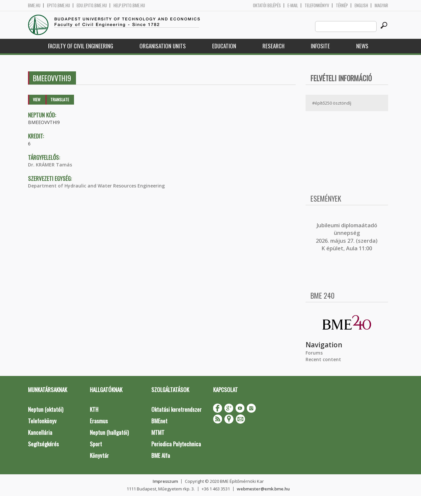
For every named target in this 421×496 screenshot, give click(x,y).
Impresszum (165, 481)
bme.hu (34, 5)
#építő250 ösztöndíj (331, 103)
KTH (94, 409)
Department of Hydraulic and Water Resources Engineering (96, 186)
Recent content (323, 359)
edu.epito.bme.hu (92, 5)
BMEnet (159, 421)
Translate (59, 99)
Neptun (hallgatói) (109, 432)
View (36, 99)
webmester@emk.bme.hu (263, 489)
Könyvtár (99, 455)
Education (224, 46)
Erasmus (99, 421)
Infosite (320, 46)
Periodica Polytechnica (176, 444)
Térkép (342, 5)
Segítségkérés (43, 444)
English (361, 5)
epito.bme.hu (58, 5)
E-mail (292, 5)
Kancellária (40, 432)
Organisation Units (162, 46)
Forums (314, 353)
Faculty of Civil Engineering (80, 46)
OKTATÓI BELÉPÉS (267, 5)
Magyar (381, 5)
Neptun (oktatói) (45, 409)
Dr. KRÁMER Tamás (50, 164)
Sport (96, 444)
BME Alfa (160, 455)
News (362, 46)
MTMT (157, 432)
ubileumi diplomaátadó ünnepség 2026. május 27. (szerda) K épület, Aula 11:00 (347, 237)
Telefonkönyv (317, 5)
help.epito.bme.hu (129, 5)
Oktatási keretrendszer (176, 409)
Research (273, 46)
